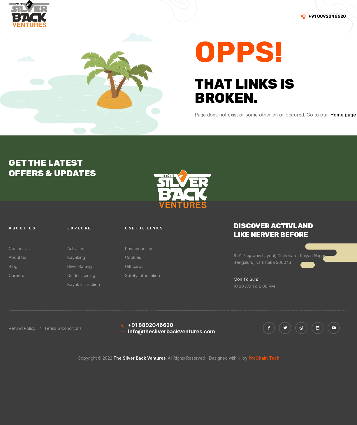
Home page (343, 115)
